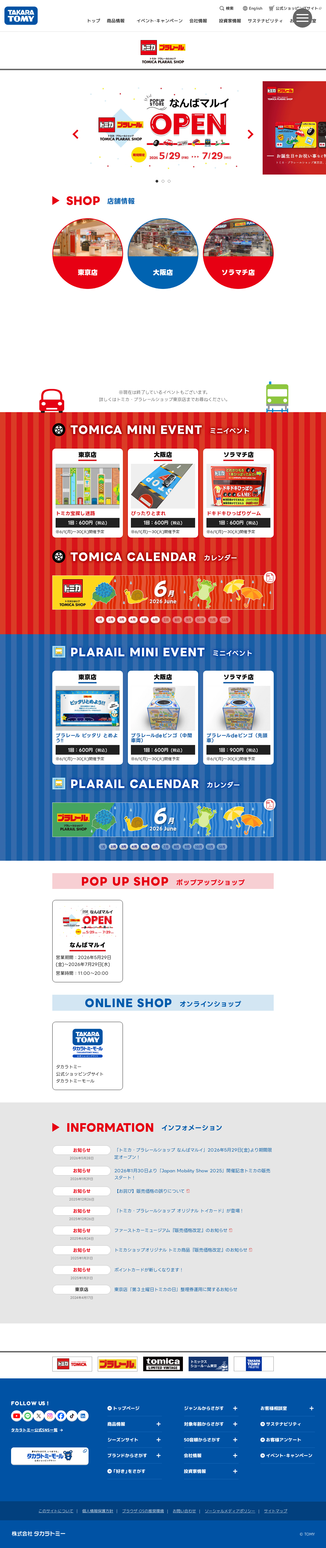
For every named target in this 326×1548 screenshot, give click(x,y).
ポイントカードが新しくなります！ (149, 1269)
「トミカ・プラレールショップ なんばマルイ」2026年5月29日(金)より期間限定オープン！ (193, 1153)
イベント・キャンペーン (289, 1455)
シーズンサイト (122, 1439)
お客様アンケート (283, 1440)
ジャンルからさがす (204, 1408)
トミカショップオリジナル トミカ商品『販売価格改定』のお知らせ (180, 1249)
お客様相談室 (273, 1408)
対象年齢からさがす (204, 1424)
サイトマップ (275, 1510)
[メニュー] (302, 18)
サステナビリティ (283, 1424)
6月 (155, 619)
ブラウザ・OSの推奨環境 (143, 1510)
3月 (121, 619)
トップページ (126, 1408)
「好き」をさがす (129, 1471)
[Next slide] (249, 134)
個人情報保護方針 (97, 1510)
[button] (157, 181)
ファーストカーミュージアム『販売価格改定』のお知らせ (170, 1230)
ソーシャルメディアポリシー (230, 1510)
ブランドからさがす (127, 1455)
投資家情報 (195, 1471)
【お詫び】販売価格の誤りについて (149, 1191)
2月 (110, 619)
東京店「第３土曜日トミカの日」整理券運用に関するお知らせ (175, 1289)
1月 (100, 619)
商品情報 (116, 1424)
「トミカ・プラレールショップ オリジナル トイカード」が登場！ (179, 1210)
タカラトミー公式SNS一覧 (34, 1429)
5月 (144, 619)
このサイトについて (55, 1510)
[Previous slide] (77, 134)
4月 (133, 619)
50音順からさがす (202, 1440)
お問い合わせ (184, 1510)
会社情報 (192, 1455)
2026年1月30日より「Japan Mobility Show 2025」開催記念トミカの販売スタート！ (192, 1174)
